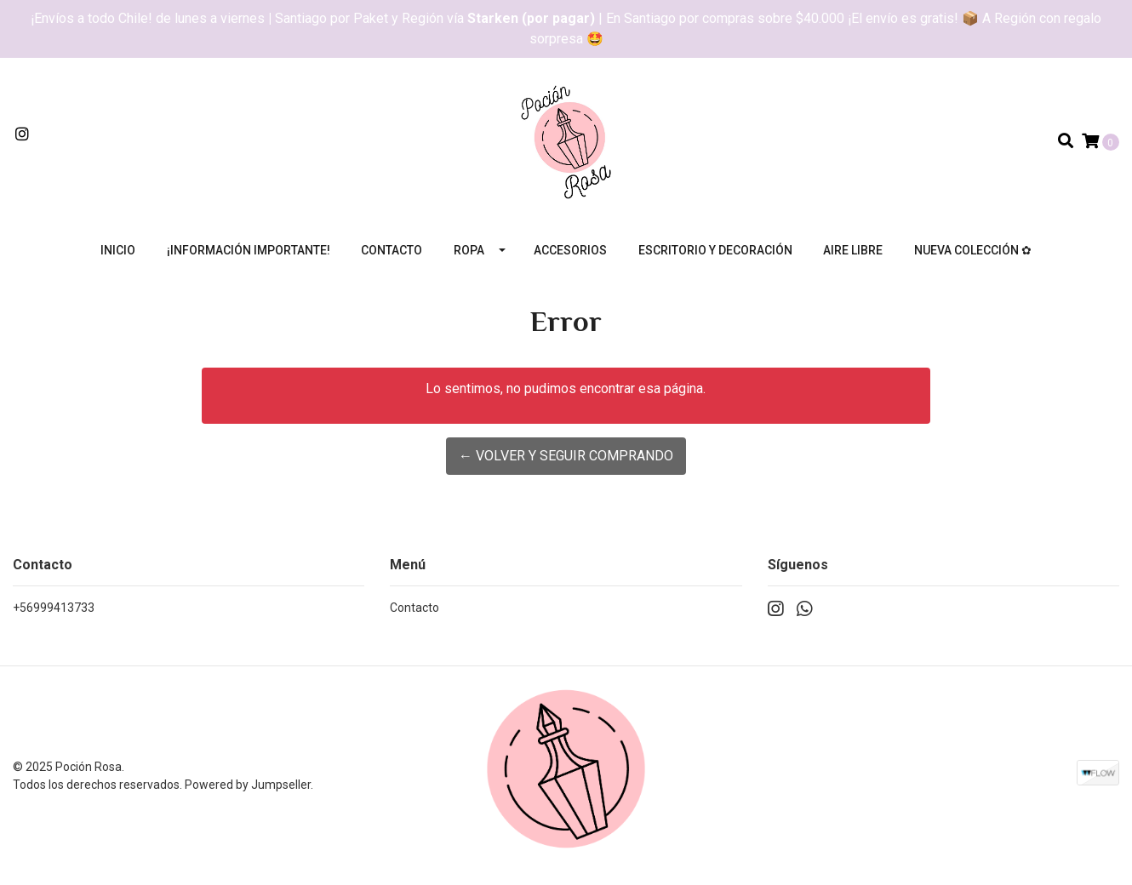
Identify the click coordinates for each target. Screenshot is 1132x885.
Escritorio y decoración (715, 250)
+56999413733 (53, 607)
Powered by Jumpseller (248, 784)
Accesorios (570, 250)
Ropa (469, 250)
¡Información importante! (248, 250)
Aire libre (853, 250)
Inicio (117, 250)
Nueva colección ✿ (973, 250)
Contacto (391, 250)
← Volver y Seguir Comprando (566, 456)
